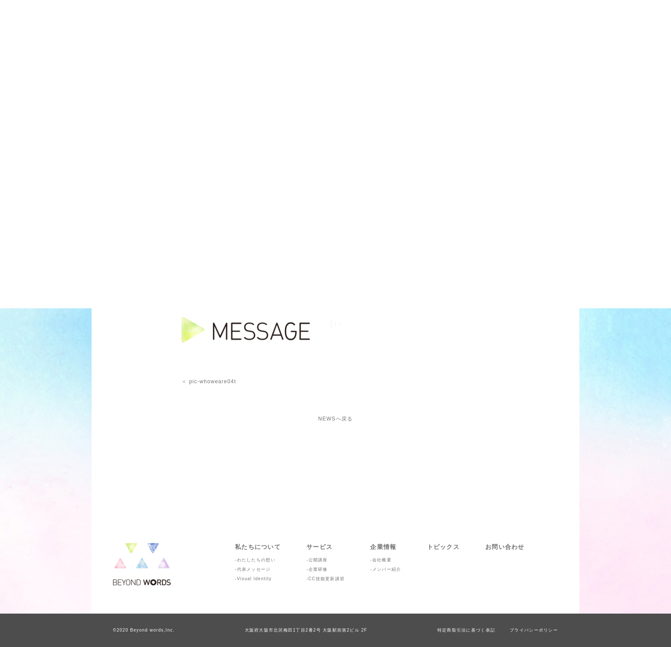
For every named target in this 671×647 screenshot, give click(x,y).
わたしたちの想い (256, 560)
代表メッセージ (254, 569)
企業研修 (318, 569)
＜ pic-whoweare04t (208, 382)
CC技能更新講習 (327, 578)
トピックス (443, 546)
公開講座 (318, 560)
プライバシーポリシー (534, 630)
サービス (319, 546)
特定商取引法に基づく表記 (466, 630)
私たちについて (258, 546)
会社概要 (382, 560)
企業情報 (383, 546)
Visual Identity (254, 578)
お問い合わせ (505, 546)
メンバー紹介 (386, 569)
